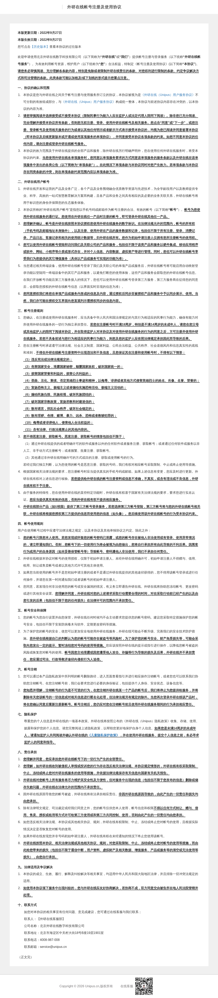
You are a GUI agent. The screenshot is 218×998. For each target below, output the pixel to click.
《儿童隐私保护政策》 (103, 735)
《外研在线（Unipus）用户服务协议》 (168, 95)
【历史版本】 (39, 46)
